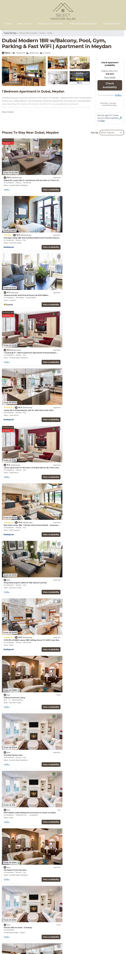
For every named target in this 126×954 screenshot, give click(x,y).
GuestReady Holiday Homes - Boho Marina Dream (26, 809)
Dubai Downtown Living (76, 409)
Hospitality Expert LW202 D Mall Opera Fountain (87, 351)
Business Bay (76, 756)
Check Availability (110, 85)
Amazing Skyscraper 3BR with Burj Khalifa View (87, 752)
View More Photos (13, 82)
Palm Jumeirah (14, 356)
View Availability (50, 189)
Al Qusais (12, 242)
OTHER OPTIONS (112, 24)
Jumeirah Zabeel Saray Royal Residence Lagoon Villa (89, 809)
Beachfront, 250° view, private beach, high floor (25, 694)
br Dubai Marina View (13, 466)
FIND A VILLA (25, 24)
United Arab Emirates (28, 33)
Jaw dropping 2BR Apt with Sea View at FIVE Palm (26, 637)
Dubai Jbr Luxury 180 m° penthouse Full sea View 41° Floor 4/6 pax (94, 899)
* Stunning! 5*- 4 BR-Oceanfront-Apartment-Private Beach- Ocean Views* (92, 917)
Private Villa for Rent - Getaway (80, 523)
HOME (8, 24)
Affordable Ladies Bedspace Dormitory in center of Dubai (92, 466)
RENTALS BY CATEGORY (50, 24)
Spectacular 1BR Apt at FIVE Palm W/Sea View (86, 694)
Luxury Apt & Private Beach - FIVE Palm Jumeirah (25, 580)
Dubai (42, 33)
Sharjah (84, 528)
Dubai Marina (13, 299)
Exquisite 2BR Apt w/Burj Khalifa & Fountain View (88, 637)
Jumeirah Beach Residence (18, 185)
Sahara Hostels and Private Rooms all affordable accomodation (94, 911)
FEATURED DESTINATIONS (83, 24)
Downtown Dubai (77, 185)
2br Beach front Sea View (15, 523)
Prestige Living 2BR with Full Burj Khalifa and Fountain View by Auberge (94, 906)
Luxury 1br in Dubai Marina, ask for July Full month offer (28, 294)
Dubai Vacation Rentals (15, 897)
